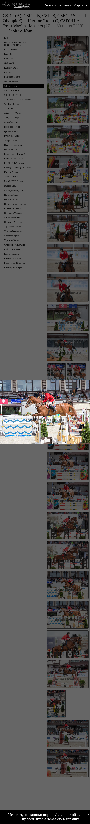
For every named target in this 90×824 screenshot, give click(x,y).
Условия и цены (58, 5)
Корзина (80, 5)
